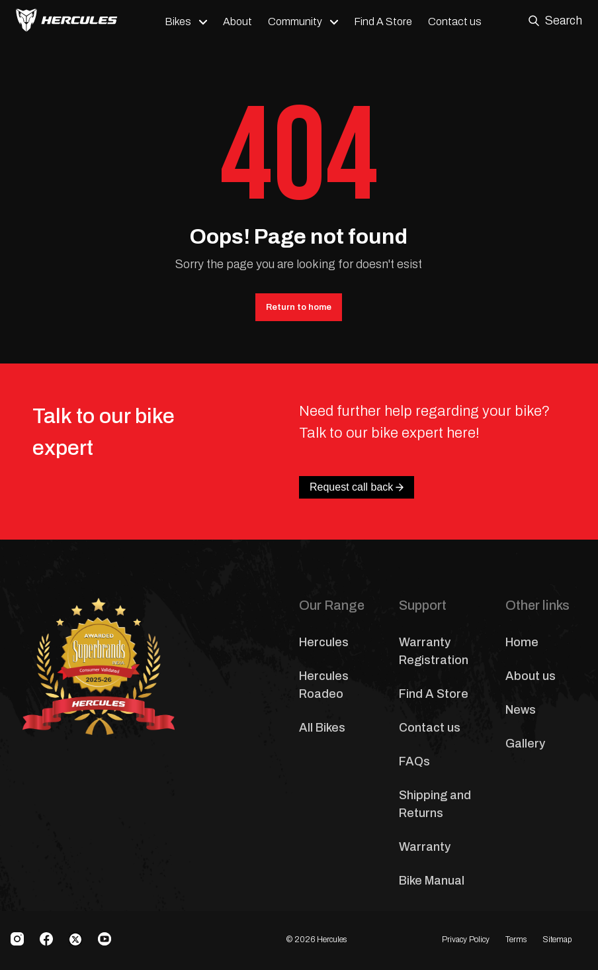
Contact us (455, 21)
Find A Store (383, 21)
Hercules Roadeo (324, 685)
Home (521, 642)
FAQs (414, 761)
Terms (516, 939)
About (237, 21)
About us (530, 676)
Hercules (324, 642)
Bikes (178, 21)
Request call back (357, 487)
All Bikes (322, 727)
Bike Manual (431, 880)
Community (295, 21)
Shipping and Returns (435, 804)
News (520, 709)
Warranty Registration (433, 651)
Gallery (525, 743)
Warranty (424, 846)
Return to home (298, 307)
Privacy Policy (466, 939)
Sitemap (557, 939)
